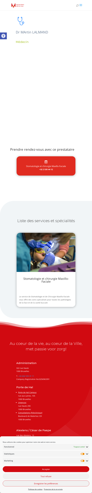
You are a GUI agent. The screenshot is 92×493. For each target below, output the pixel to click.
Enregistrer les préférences (46, 483)
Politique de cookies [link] (35, 489)
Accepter (46, 469)
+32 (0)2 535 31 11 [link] (26, 376)
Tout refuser (46, 476)
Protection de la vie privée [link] (53, 489)
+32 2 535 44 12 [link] (46, 169)
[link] (3, 36)
